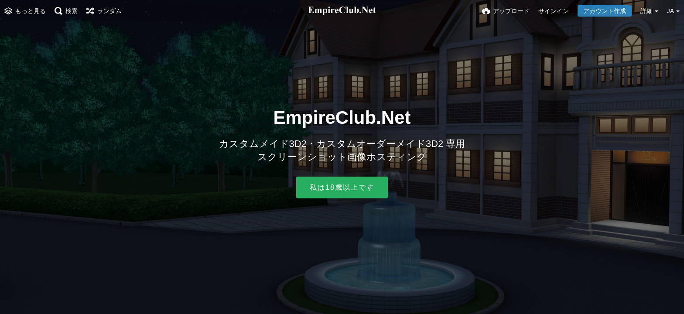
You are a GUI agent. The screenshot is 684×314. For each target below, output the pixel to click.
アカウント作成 (604, 10)
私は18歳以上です (342, 187)
